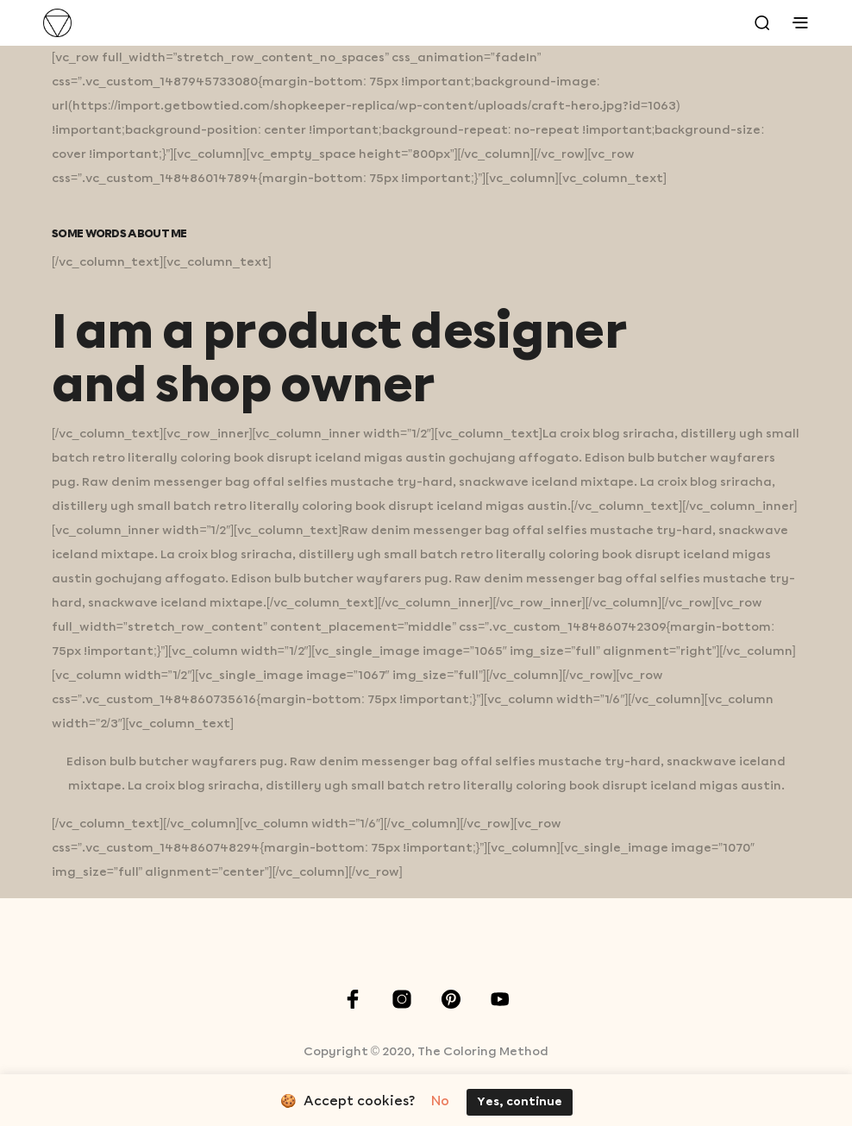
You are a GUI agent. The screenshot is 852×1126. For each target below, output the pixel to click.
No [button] (440, 1102)
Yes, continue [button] (519, 1102)
